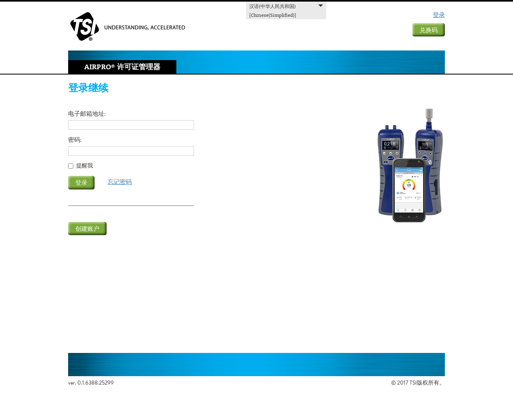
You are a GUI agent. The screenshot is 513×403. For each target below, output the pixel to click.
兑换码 (429, 30)
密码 (74, 140)
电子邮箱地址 (86, 114)
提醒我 (84, 166)
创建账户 (87, 228)
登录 (439, 14)
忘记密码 (120, 181)
